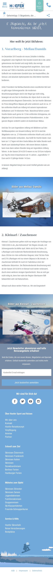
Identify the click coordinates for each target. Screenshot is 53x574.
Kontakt (8, 423)
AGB (13, 570)
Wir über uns (11, 420)
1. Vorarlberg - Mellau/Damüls (24, 49)
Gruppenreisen (11, 502)
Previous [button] (6, 205)
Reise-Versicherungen (15, 528)
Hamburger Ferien (13, 473)
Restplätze (10, 531)
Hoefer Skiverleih (13, 525)
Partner (8, 437)
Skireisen (9, 463)
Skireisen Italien (12, 459)
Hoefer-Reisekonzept (14, 426)
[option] (26, 204)
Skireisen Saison (12, 492)
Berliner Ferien (12, 469)
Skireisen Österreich (14, 452)
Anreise (8, 433)
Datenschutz (37, 570)
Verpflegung (10, 430)
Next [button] (47, 205)
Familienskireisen (13, 499)
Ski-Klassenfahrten (13, 505)
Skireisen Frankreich (14, 456)
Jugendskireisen (12, 495)
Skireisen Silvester (13, 489)
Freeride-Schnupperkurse (16, 509)
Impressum (23, 570)
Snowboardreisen (13, 466)
